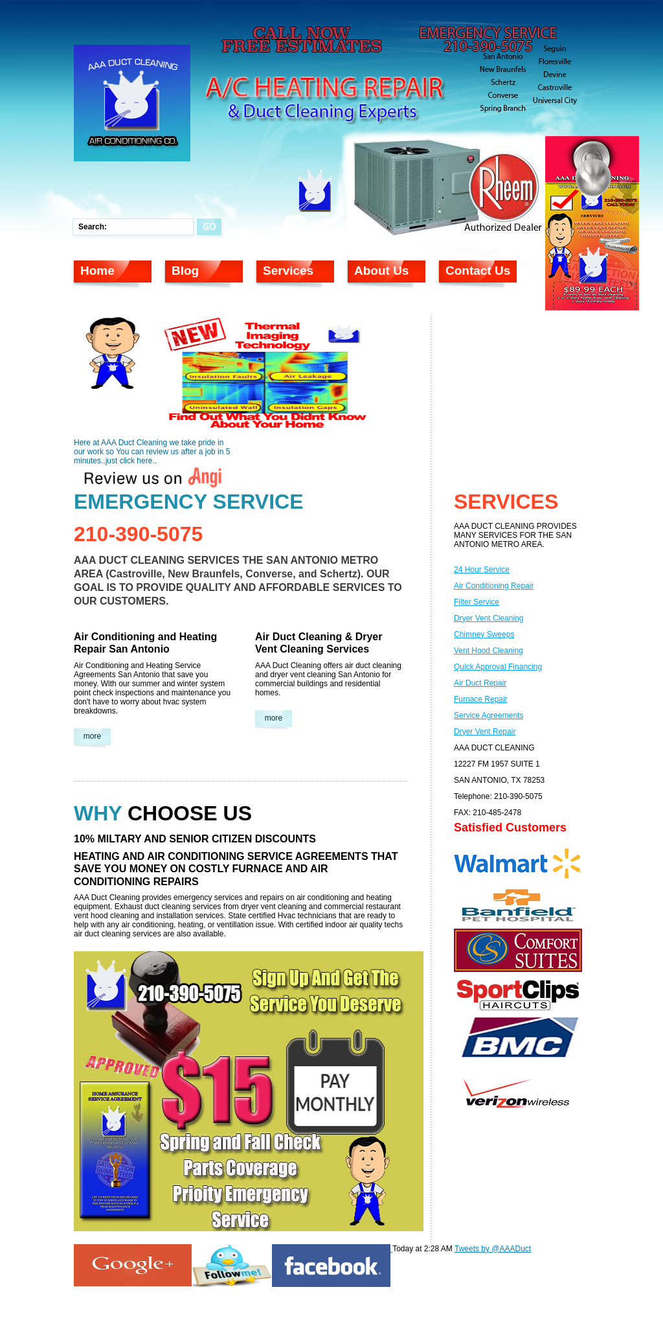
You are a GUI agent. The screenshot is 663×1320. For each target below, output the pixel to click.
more (92, 736)
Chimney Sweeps (484, 634)
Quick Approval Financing (498, 666)
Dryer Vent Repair (484, 731)
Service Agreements (488, 715)
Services (288, 270)
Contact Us (477, 270)
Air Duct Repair (480, 683)
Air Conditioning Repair (494, 585)
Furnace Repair (481, 699)
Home (97, 270)
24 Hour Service (482, 569)
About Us (381, 270)
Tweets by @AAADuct (493, 1248)
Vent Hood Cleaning (488, 650)
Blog (185, 270)
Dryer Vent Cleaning (488, 618)
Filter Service (476, 602)
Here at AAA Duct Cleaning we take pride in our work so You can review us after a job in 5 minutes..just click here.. (152, 451)
